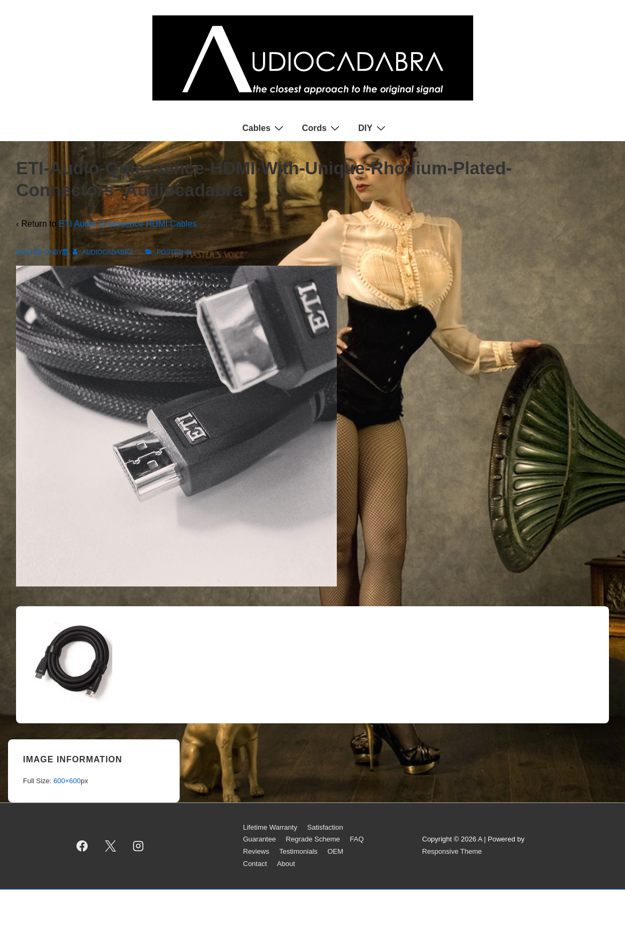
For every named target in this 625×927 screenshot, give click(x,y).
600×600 (67, 781)
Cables (264, 127)
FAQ (357, 839)
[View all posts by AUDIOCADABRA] (104, 252)
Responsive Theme (452, 851)
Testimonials (298, 851)
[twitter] (110, 846)
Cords (322, 127)
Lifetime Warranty (270, 827)
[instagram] (138, 846)
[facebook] (82, 846)
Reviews (256, 851)
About (286, 864)
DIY (373, 127)
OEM (335, 851)
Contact (255, 864)
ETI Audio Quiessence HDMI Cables (128, 223)
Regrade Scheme (313, 839)
